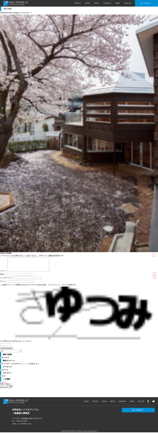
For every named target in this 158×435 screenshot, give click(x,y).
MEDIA (96, 3)
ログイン (3, 385)
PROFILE (77, 3)
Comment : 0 (26, 13)
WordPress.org (6, 390)
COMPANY (107, 3)
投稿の (4, 387)
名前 (2, 277)
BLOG (127, 3)
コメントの (6, 388)
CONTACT (146, 3)
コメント (3, 273)
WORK (87, 3)
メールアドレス (6, 280)
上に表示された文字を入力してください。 (16, 344)
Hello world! (4, 360)
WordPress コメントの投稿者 (23, 366)
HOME (86, 404)
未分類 (2, 379)
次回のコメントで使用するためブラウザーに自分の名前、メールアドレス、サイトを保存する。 (40, 287)
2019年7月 (4, 372)
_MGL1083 (7, 9)
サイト (2, 284)
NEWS (117, 3)
